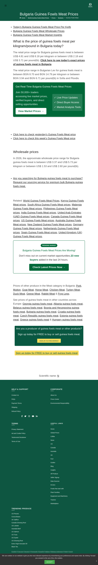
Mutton (17, 289)
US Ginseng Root (17, 541)
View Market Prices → (31, 111)
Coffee (53, 436)
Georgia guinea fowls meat (37, 303)
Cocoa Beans (16, 516)
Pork (78, 285)
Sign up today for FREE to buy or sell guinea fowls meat (47, 353)
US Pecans (15, 513)
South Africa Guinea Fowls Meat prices (48, 204)
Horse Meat (41, 289)
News (52, 440)
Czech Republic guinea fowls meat (39, 315)
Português (34, 551)
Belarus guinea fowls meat (27, 307)
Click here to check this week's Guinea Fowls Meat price (44, 138)
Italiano (47, 551)
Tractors (53, 500)
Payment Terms (17, 403)
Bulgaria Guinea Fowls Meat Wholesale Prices (39, 31)
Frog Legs (63, 293)
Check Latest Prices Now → (49, 267)
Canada (53, 447)
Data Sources (55, 481)
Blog (52, 466)
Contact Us (15, 395)
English (14, 551)
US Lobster (15, 525)
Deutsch (27, 551)
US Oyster (15, 538)
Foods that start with (57, 488)
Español (41, 551)
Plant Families (55, 492)
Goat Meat (28, 289)
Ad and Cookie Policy (18, 433)
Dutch (71, 551)
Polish (66, 551)
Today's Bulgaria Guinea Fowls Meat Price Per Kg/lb (42, 27)
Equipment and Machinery (59, 496)
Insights (53, 470)
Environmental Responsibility (60, 403)
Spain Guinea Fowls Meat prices (39, 232)
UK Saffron (15, 519)
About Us (54, 395)
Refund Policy (16, 411)
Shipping (14, 407)
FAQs (13, 399)
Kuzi (52, 459)
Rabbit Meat (48, 293)
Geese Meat (33, 293)
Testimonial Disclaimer (19, 437)
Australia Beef (16, 528)
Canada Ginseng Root (19, 522)
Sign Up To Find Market (49, 341)
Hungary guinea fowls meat (67, 319)
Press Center (55, 399)
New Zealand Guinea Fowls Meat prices (49, 224)
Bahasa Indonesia (57, 551)
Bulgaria (60, 18)
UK (52, 455)
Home (23, 18)
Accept (50, 562)
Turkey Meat (73, 289)
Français (20, 551)
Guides (53, 462)
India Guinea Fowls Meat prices (38, 212)
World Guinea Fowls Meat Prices (38, 18)
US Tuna (14, 535)
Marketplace (54, 503)
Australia (53, 451)
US (52, 444)
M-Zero (53, 485)
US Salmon (15, 532)
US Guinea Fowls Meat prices (37, 220)
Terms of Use (16, 441)
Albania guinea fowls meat (68, 303)
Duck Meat (19, 293)
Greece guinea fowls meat (34, 319)
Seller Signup (55, 477)
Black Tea (15, 547)
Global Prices (55, 433)
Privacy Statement (17, 429)
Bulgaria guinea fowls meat (41, 311)
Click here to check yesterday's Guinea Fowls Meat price (44, 134)
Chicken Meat (57, 289)
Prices (53, 18)
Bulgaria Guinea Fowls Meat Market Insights (37, 35)
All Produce (54, 474)
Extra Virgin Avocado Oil (19, 544)
